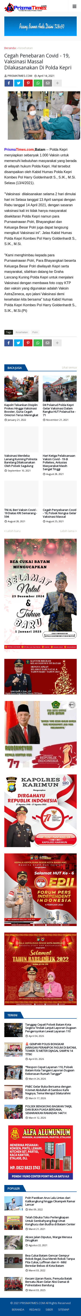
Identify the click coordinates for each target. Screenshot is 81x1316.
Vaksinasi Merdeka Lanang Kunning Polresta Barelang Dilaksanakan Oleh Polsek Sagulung (20, 461)
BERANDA (18, 1309)
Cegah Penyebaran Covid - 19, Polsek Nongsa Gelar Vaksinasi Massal (59, 513)
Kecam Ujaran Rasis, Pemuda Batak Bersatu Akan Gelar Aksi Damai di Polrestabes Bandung (48, 1282)
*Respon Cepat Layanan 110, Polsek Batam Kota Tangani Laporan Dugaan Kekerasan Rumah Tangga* (49, 1071)
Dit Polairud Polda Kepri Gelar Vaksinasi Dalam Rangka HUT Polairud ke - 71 (59, 410)
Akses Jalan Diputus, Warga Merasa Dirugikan (48, 1239)
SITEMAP (63, 1309)
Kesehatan (25, 48)
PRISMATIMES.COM (33, 1303)
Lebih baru (13, 531)
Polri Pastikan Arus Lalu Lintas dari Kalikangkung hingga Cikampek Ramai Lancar (50, 1201)
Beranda (10, 48)
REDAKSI (34, 1309)
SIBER (49, 1309)
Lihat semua (69, 367)
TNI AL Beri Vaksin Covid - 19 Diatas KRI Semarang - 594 (20, 513)
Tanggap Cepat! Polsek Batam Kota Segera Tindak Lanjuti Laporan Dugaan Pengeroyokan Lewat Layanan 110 (50, 1028)
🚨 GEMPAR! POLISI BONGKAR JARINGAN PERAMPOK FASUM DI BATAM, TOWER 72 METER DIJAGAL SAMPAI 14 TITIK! (50, 1049)
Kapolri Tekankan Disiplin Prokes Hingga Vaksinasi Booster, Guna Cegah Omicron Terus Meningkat (21, 410)
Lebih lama (67, 531)
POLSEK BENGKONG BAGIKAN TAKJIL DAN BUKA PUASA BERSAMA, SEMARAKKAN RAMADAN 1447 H (48, 1110)
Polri (35, 332)
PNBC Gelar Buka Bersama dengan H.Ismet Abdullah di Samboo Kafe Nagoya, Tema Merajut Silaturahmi (48, 1090)
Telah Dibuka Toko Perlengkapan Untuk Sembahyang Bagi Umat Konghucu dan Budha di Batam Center (50, 1221)
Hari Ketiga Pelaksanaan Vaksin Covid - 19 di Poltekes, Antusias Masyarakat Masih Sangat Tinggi (59, 462)
